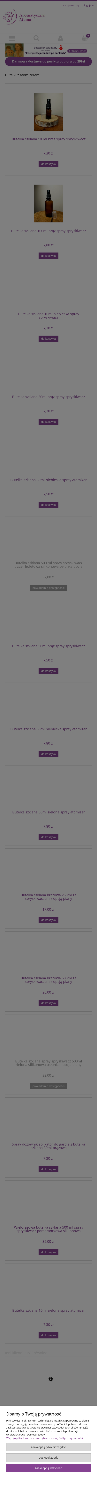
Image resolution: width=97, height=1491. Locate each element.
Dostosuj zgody (48, 1457)
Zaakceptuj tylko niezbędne (48, 1447)
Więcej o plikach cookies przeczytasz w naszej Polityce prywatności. (44, 1438)
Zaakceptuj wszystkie (48, 1468)
